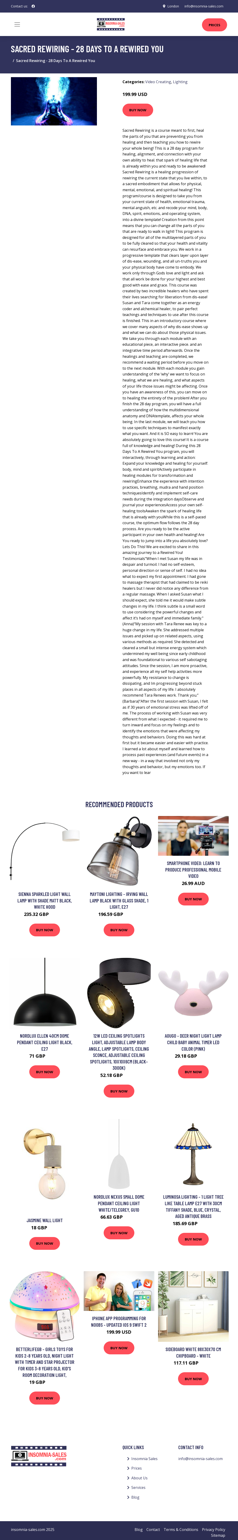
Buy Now (137, 110)
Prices (214, 25)
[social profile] (33, 6)
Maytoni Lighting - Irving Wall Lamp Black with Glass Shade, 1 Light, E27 (119, 900)
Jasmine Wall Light (44, 1220)
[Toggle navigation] (17, 24)
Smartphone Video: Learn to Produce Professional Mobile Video (193, 869)
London (173, 6)
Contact (153, 1529)
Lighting (180, 81)
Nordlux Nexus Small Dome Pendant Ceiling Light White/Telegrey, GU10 (119, 1203)
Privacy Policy (213, 1529)
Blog (135, 1497)
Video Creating (158, 81)
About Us (139, 1478)
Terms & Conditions (181, 1529)
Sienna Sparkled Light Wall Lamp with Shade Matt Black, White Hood (44, 900)
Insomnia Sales (144, 1458)
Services (138, 1487)
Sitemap (218, 1535)
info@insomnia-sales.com (204, 6)
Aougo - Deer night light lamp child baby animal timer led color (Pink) (193, 1042)
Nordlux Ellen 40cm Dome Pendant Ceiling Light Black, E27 (44, 1042)
